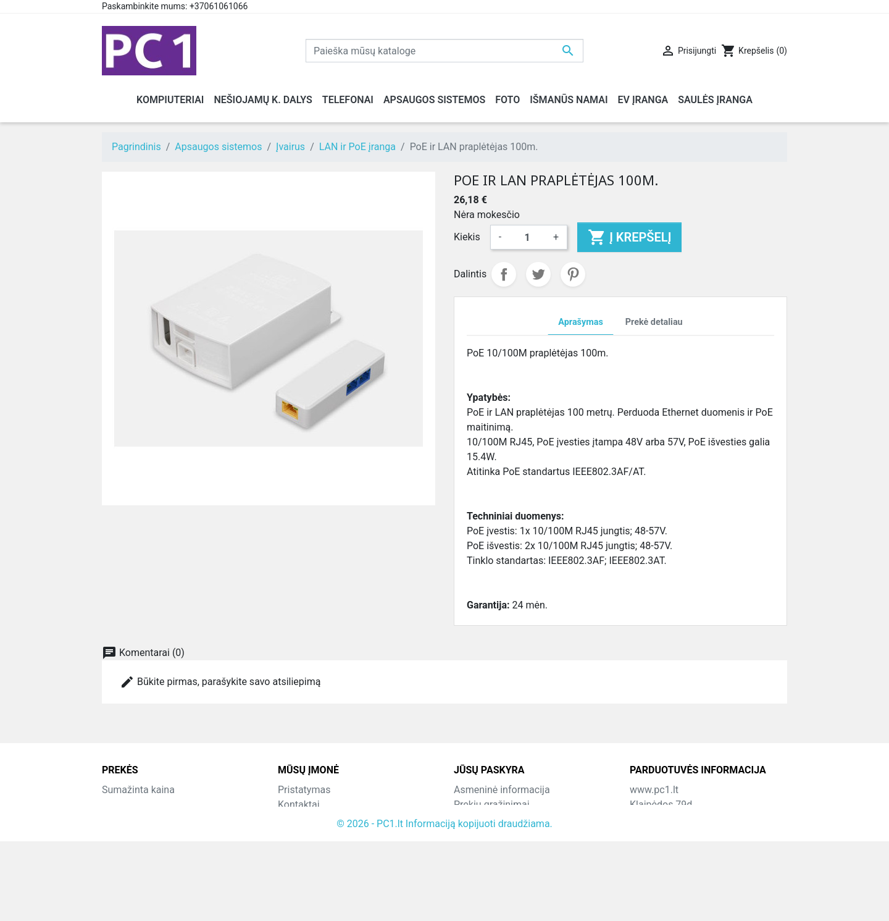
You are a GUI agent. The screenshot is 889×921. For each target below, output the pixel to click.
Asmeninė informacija (502, 790)
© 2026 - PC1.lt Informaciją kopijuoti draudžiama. (444, 903)
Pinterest (573, 274)
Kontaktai (299, 804)
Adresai (470, 849)
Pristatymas (304, 790)
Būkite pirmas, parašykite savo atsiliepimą (220, 682)
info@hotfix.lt (709, 879)
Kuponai (472, 864)
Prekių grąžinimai (492, 804)
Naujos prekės (133, 804)
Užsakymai (478, 819)
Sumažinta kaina (138, 790)
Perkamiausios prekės (150, 819)
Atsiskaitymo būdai (320, 834)
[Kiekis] (527, 237)
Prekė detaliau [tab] (654, 322)
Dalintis (503, 274)
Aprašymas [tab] (580, 322)
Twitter (538, 274)
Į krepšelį (629, 237)
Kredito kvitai (482, 834)
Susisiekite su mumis (324, 849)
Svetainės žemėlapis (323, 864)
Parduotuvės (305, 879)
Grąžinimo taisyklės (321, 819)
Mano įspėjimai (487, 879)
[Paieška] (444, 50)
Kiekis (467, 237)
